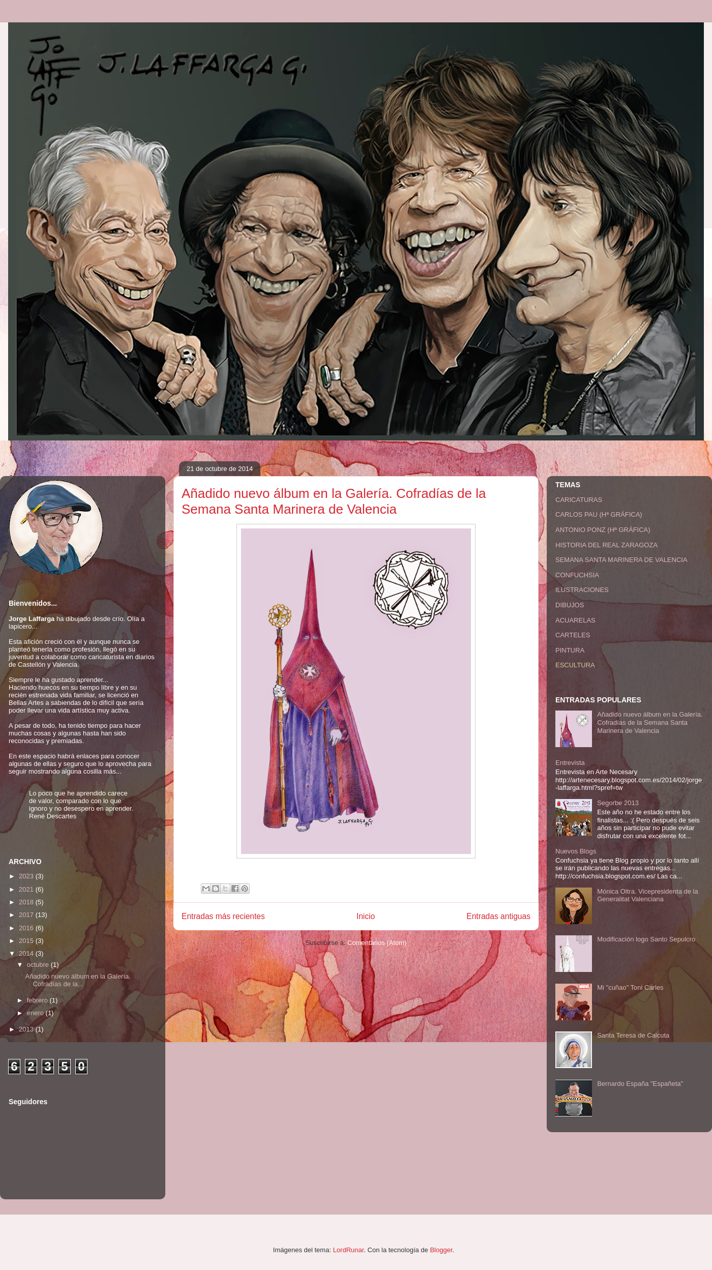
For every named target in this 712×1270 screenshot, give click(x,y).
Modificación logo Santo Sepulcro (646, 939)
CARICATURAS (578, 500)
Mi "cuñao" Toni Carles (630, 987)
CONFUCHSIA (577, 575)
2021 (27, 889)
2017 (27, 915)
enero (36, 1013)
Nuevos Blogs (575, 851)
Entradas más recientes (223, 916)
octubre (39, 964)
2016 (27, 928)
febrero (38, 1000)
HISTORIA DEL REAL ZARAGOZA (606, 545)
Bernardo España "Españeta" (640, 1083)
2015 (27, 940)
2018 (27, 902)
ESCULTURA (575, 665)
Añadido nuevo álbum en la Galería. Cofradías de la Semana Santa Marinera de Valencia (334, 501)
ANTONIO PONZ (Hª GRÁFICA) (602, 530)
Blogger (441, 1250)
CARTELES (572, 635)
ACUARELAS (575, 620)
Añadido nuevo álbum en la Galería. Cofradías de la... (77, 980)
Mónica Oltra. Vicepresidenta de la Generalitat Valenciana (647, 895)
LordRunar (348, 1250)
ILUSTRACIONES (582, 590)
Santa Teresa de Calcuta (633, 1035)
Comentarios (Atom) (376, 943)
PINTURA (569, 650)
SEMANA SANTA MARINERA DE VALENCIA (621, 560)
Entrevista (570, 762)
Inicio (366, 916)
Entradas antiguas (498, 916)
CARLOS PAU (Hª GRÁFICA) (598, 514)
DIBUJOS (569, 605)
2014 (27, 953)
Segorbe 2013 (618, 803)
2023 (27, 876)
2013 (27, 1029)
